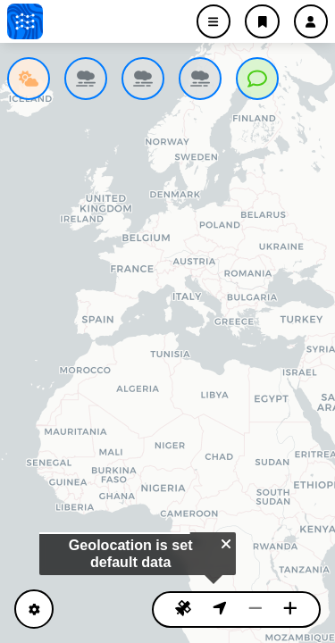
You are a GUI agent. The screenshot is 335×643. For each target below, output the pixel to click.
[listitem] (28, 78)
